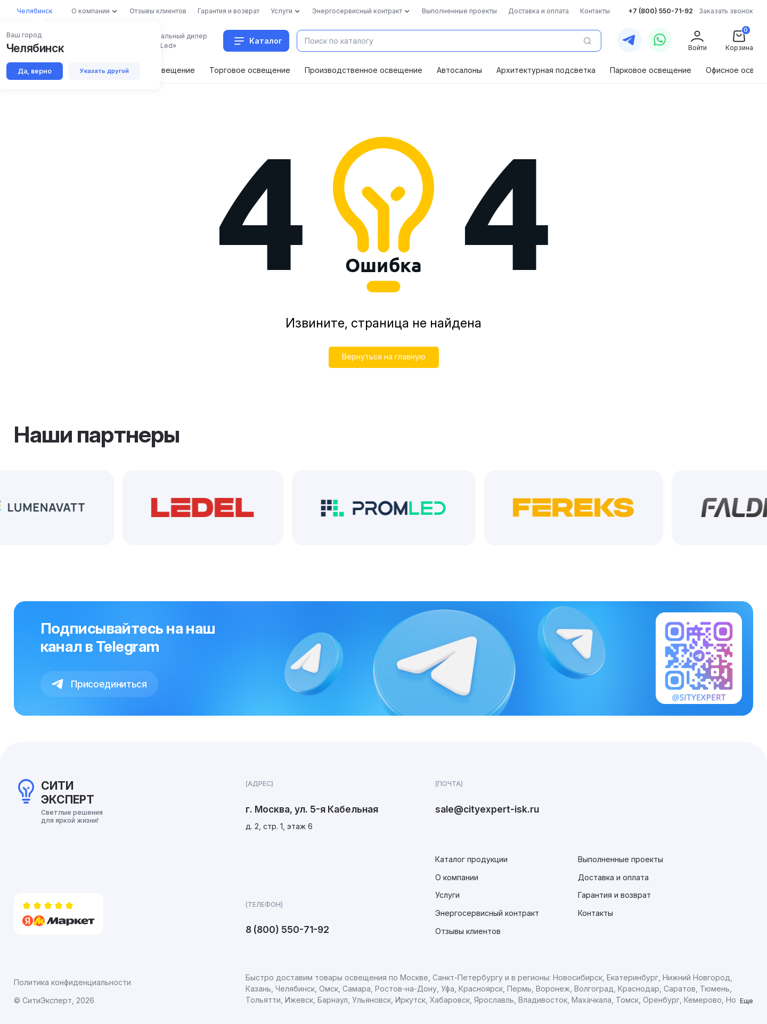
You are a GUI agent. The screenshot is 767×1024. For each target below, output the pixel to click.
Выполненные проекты (620, 859)
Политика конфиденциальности (72, 982)
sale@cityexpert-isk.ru (487, 809)
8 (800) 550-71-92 (287, 929)
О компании (456, 877)
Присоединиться (99, 684)
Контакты (595, 912)
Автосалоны (459, 70)
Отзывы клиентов (468, 931)
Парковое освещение (650, 70)
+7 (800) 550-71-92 (661, 11)
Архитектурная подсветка (545, 70)
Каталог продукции (471, 859)
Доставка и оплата (613, 877)
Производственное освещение (363, 70)
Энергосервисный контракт (487, 912)
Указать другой (104, 71)
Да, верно (35, 71)
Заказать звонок (726, 11)
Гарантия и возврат (614, 894)
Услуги (447, 894)
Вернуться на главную (384, 356)
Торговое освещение (249, 70)
